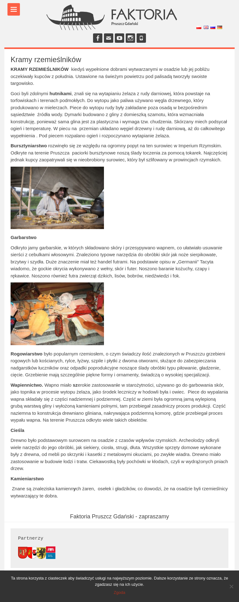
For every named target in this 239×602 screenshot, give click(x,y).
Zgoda (119, 592)
